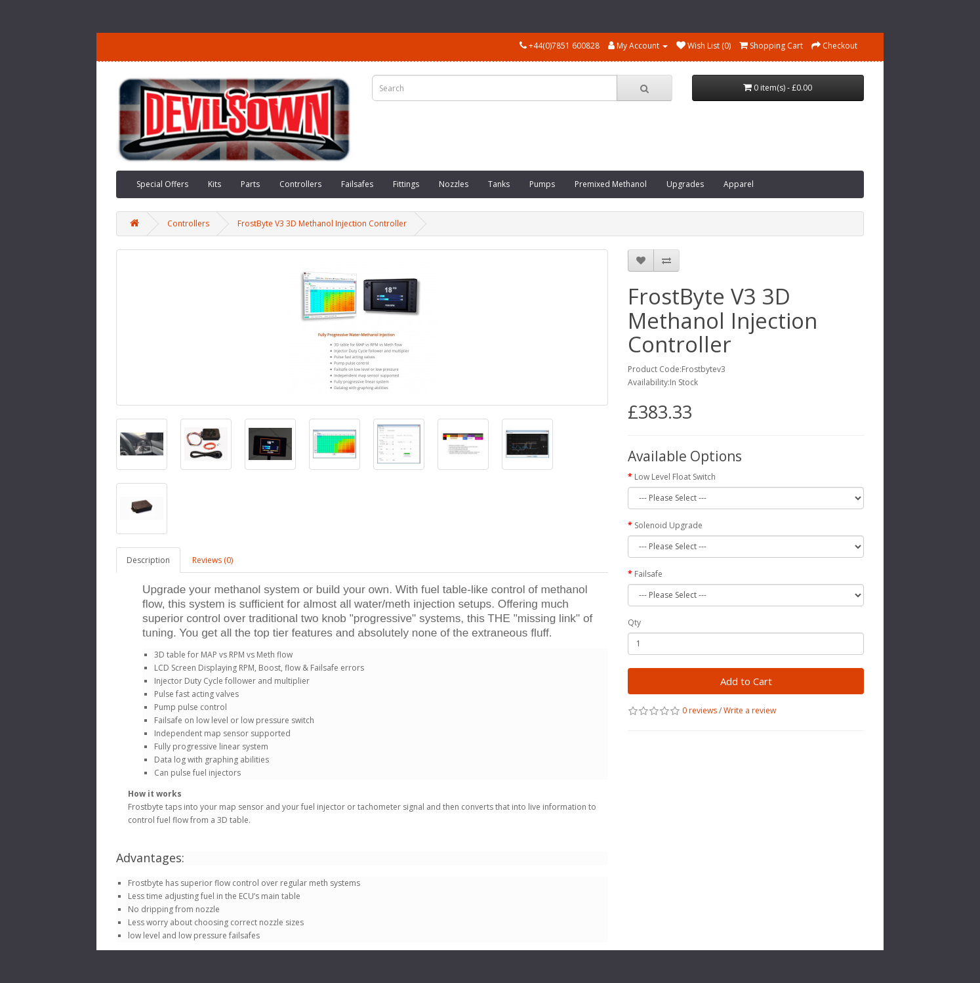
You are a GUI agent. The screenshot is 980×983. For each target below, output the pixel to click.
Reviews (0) (212, 560)
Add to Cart (746, 681)
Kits (214, 184)
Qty (634, 622)
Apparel (739, 184)
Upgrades (685, 184)
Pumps (542, 184)
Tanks (499, 184)
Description (148, 560)
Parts (250, 184)
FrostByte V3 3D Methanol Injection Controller (322, 223)
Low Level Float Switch (675, 476)
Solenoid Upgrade (668, 525)
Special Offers (162, 184)
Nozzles (453, 184)
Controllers (300, 184)
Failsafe (648, 573)
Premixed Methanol (611, 184)
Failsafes (357, 184)
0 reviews (699, 710)
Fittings (406, 184)
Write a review (750, 710)
